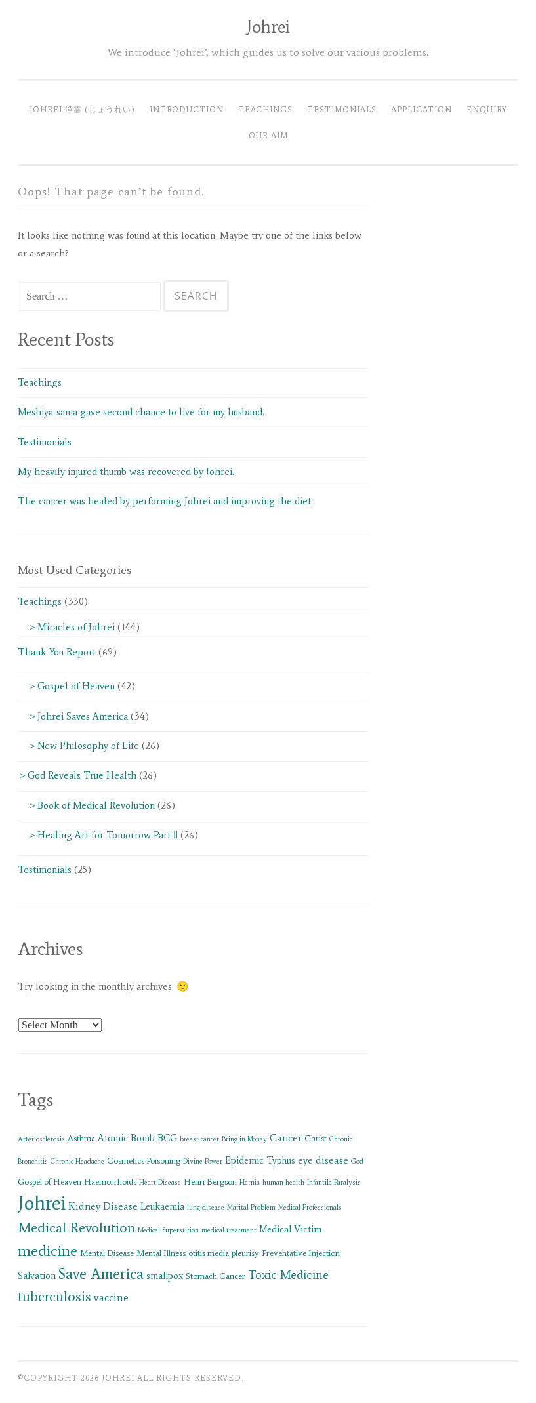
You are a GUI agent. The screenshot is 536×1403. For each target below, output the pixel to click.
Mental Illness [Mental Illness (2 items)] (161, 1253)
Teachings (265, 109)
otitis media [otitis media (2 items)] (208, 1253)
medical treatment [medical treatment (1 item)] (229, 1230)
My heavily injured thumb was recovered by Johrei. (126, 472)
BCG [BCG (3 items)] (167, 1138)
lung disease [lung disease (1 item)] (205, 1207)
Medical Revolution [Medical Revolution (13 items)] (76, 1227)
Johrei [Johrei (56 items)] (42, 1203)
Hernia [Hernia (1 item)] (249, 1182)
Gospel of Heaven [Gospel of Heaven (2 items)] (49, 1182)
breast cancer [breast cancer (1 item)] (199, 1139)
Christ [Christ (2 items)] (315, 1138)
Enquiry (486, 109)
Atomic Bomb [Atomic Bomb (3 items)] (126, 1138)
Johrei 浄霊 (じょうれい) (82, 109)
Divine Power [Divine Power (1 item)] (202, 1161)
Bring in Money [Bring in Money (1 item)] (244, 1139)
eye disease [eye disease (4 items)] (323, 1160)
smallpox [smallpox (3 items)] (164, 1276)
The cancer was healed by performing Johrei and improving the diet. (170, 501)
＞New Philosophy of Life (78, 746)
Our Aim (268, 135)
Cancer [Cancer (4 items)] (286, 1137)
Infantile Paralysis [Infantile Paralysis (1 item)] (334, 1182)
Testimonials (342, 109)
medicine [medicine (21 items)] (47, 1250)
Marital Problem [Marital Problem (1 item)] (251, 1207)
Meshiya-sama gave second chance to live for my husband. (141, 412)
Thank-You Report (57, 652)
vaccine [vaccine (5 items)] (111, 1297)
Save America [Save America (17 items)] (101, 1274)
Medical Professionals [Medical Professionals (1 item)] (310, 1207)
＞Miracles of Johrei (66, 627)
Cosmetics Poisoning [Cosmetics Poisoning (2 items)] (143, 1161)
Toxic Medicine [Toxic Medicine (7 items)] (288, 1275)
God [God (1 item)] (357, 1161)
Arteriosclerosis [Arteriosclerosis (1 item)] (41, 1139)
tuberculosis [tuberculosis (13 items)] (54, 1296)
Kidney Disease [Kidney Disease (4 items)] (103, 1206)
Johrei (268, 26)
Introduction (187, 109)
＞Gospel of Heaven (66, 686)
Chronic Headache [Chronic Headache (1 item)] (77, 1161)
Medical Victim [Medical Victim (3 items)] (290, 1229)
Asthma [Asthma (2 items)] (81, 1138)
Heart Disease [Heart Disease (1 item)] (160, 1182)
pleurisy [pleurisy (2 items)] (245, 1253)
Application (421, 109)
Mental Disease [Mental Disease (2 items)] (107, 1253)
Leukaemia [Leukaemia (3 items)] (162, 1206)
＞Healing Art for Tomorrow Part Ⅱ (98, 835)
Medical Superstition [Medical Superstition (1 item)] (168, 1230)
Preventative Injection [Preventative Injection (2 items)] (301, 1253)
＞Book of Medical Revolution (86, 805)
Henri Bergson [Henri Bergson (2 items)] (210, 1182)
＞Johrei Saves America (73, 716)
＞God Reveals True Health (77, 775)
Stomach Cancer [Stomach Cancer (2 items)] (215, 1276)
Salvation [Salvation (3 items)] (37, 1276)
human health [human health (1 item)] (283, 1182)
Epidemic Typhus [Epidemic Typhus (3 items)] (260, 1160)
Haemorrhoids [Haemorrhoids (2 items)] (110, 1182)
